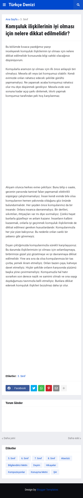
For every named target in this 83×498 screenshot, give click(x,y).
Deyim (36, 465)
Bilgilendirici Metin (17, 465)
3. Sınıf (24, 19)
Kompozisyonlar (16, 472)
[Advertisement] (41, 144)
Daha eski (73, 438)
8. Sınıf (51, 458)
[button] (4, 5)
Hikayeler (51, 465)
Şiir (55, 472)
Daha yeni (9, 438)
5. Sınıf (11, 458)
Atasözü (65, 458)
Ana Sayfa (12, 19)
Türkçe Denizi (22, 4)
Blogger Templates (47, 489)
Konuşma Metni (39, 472)
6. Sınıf (25, 458)
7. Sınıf (38, 458)
